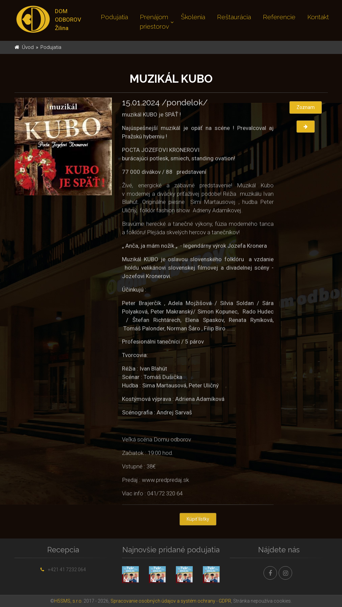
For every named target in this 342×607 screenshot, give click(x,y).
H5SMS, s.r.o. (68, 601)
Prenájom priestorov (154, 21)
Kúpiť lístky (198, 519)
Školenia (193, 17)
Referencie (279, 17)
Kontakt (318, 17)
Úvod (28, 47)
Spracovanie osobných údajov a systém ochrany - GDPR (171, 601)
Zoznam (306, 107)
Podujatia (114, 17)
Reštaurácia (234, 17)
